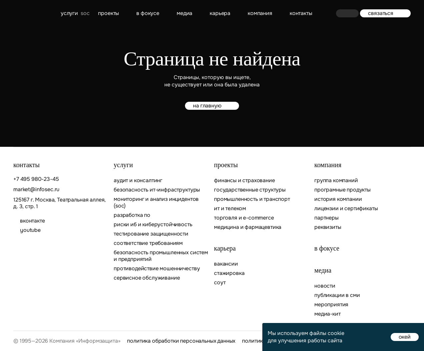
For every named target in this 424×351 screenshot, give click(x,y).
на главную (212, 105)
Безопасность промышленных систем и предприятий (161, 256)
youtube (30, 230)
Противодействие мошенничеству (157, 268)
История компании (338, 199)
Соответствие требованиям (148, 243)
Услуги (69, 13)
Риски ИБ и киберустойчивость (153, 224)
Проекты (108, 13)
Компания (260, 13)
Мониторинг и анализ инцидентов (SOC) (156, 202)
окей (405, 336)
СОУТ (219, 282)
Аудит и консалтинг (138, 180)
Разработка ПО (133, 215)
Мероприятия (331, 304)
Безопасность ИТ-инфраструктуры (157, 190)
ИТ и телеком (230, 208)
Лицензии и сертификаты (346, 208)
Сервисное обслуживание (147, 278)
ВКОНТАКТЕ (32, 221)
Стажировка (229, 273)
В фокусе (147, 13)
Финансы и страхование (244, 180)
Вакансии (226, 264)
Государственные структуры (250, 190)
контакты (301, 13)
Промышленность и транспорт (252, 199)
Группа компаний (336, 180)
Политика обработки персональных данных (181, 341)
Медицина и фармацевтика (247, 227)
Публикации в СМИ (337, 295)
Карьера (220, 13)
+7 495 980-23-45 (36, 179)
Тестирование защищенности (151, 234)
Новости (324, 286)
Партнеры (326, 218)
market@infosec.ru (36, 189)
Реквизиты (327, 227)
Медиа (184, 13)
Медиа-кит (327, 314)
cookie (336, 333)
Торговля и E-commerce (244, 218)
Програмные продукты (342, 190)
